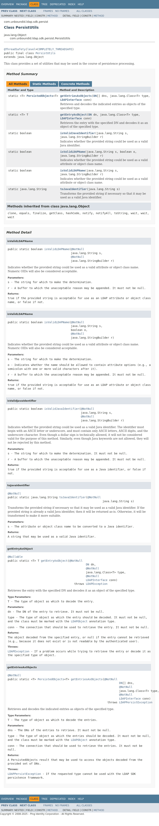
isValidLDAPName (72, 151)
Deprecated (58, 4)
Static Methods (44, 84)
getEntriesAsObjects (76, 95)
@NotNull (77, 249)
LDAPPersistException (135, 702)
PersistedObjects (40, 95)
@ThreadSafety (15, 49)
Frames (48, 11)
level (31, 49)
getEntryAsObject (73, 114)
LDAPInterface (71, 99)
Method (52, 15)
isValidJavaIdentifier (77, 133)
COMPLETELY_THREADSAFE (54, 49)
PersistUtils (45, 53)
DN (95, 95)
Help (81, 4)
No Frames (62, 11)
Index (72, 4)
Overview (7, 4)
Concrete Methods (75, 84)
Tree (44, 4)
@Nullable (15, 556)
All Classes (84, 11)
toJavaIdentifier (73, 189)
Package (21, 4)
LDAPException (97, 583)
